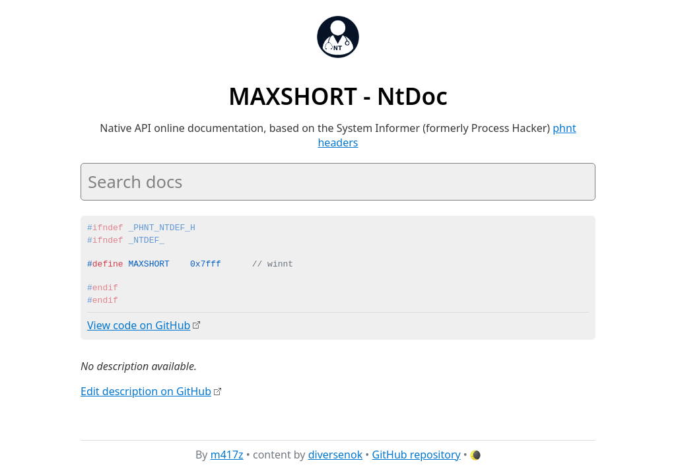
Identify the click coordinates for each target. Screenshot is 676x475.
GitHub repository (416, 454)
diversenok (335, 454)
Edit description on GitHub (146, 391)
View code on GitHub (138, 325)
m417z (227, 454)
